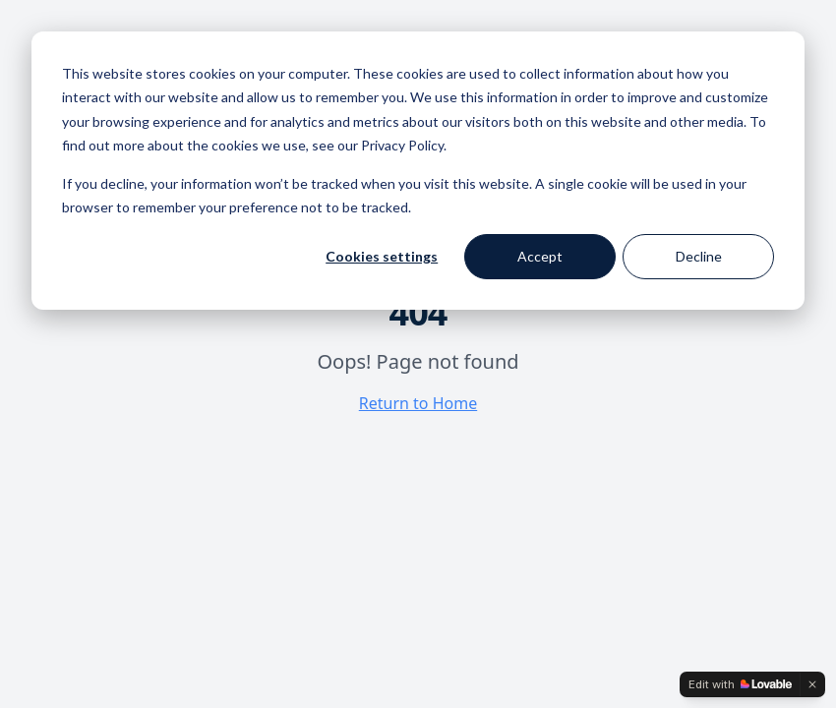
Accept (540, 256)
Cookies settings (382, 256)
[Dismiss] (812, 684)
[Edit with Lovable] (740, 684)
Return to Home (418, 403)
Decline (699, 256)
